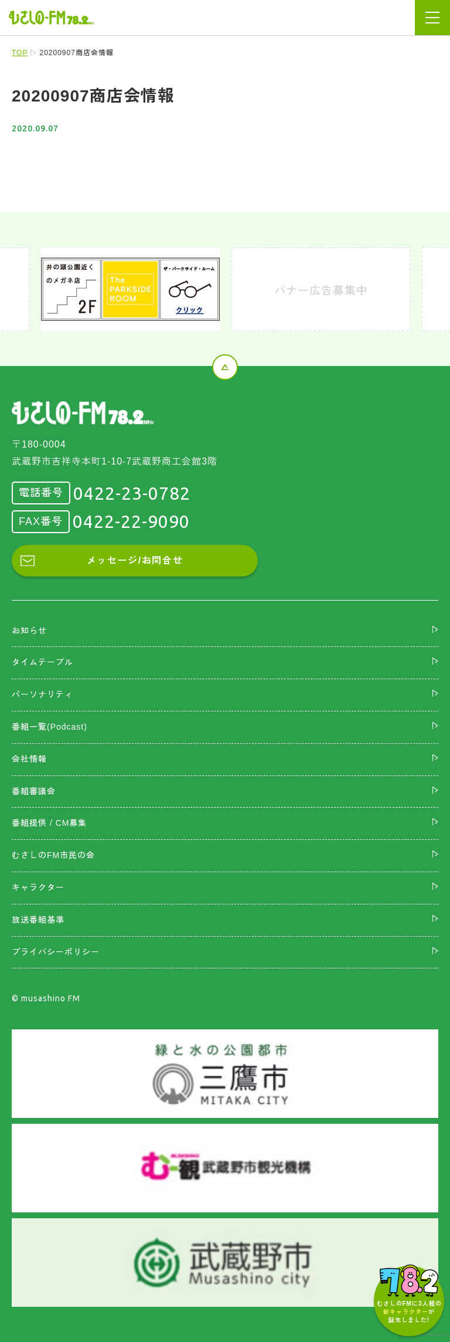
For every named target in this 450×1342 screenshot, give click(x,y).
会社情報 (29, 759)
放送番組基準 (38, 919)
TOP (20, 53)
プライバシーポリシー (56, 952)
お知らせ (29, 630)
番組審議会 (34, 791)
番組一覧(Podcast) (49, 726)
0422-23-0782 (131, 493)
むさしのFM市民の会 (53, 855)
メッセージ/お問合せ (135, 560)
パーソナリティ (42, 694)
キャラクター (38, 887)
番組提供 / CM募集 (49, 823)
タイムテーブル (42, 662)
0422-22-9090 (131, 521)
